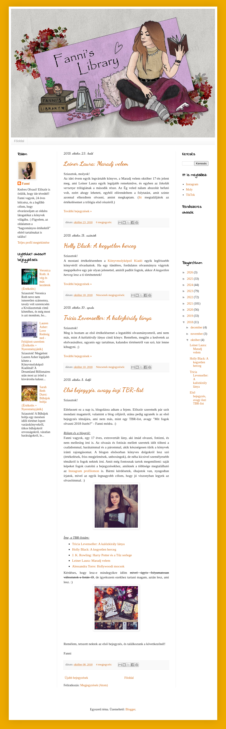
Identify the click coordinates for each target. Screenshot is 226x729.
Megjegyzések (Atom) (94, 685)
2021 (190, 303)
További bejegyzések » (78, 211)
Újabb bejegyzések (76, 677)
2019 (190, 315)
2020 (190, 309)
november (196, 333)
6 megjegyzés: (104, 222)
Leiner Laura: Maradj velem (96, 163)
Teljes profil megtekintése (33, 242)
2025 (190, 278)
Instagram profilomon (83, 471)
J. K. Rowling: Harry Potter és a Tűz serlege (102, 555)
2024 (190, 285)
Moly (189, 189)
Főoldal (19, 141)
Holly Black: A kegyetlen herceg (100, 245)
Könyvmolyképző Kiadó (125, 260)
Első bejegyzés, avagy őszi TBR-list (104, 390)
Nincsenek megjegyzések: (111, 295)
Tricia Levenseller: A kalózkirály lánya (108, 317)
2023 (190, 291)
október (195, 340)
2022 (190, 297)
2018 (190, 322)
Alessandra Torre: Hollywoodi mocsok (98, 566)
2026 (190, 272)
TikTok (190, 194)
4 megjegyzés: (104, 664)
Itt (140, 197)
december (196, 327)
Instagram (192, 184)
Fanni (26, 183)
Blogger (130, 709)
